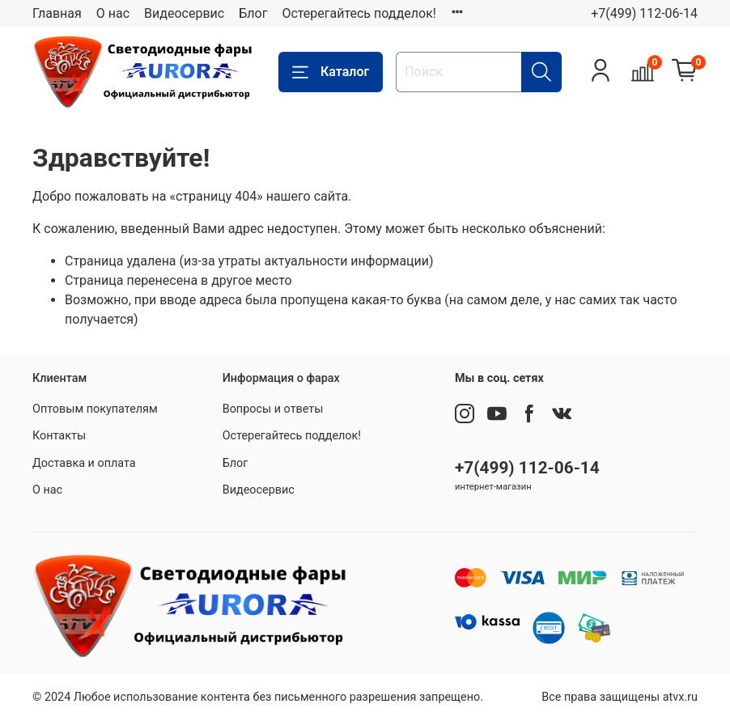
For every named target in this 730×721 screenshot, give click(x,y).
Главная (57, 13)
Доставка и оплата (84, 463)
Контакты (59, 436)
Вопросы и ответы (273, 409)
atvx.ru (680, 697)
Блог (253, 13)
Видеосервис (184, 13)
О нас (112, 13)
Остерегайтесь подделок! (359, 13)
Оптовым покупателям (95, 409)
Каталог (330, 72)
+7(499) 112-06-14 (644, 13)
